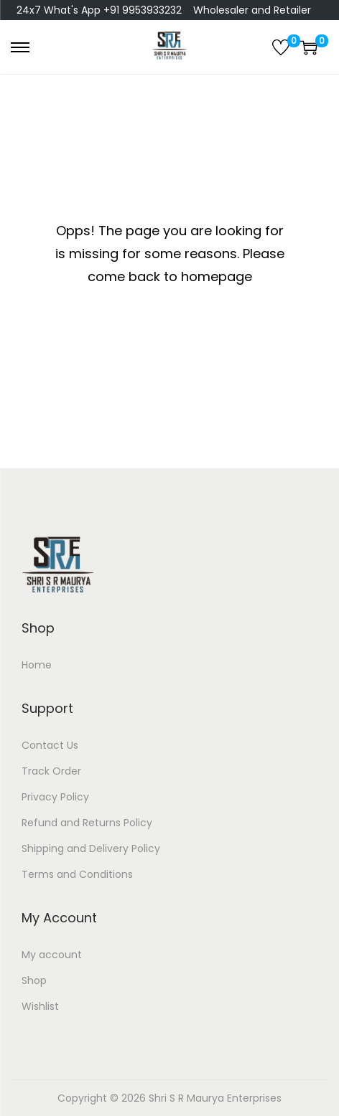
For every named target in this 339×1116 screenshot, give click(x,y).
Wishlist (40, 1006)
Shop (34, 980)
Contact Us (50, 745)
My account (52, 954)
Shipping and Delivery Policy (91, 848)
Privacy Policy (55, 797)
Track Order (51, 771)
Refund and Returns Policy (87, 822)
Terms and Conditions (77, 874)
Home (37, 665)
